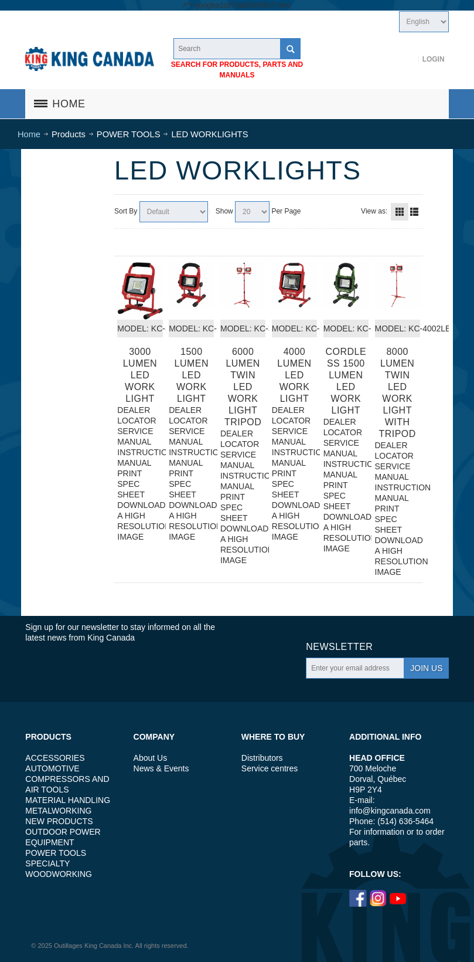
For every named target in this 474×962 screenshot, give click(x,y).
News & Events (161, 768)
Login (433, 59)
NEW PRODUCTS (59, 821)
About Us (151, 758)
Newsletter (339, 647)
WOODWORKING (58, 874)
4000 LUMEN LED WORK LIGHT (294, 375)
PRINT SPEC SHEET (131, 484)
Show (224, 211)
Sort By (125, 211)
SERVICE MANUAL (135, 436)
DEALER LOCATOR (136, 415)
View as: (374, 211)
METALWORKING (58, 810)
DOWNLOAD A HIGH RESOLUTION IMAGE (139, 520)
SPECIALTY (47, 863)
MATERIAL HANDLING (67, 800)
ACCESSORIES (54, 758)
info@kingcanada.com (390, 810)
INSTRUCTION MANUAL (139, 458)
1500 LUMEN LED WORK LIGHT (192, 375)
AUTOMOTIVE (52, 768)
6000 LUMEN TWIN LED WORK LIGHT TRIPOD (242, 387)
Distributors (262, 758)
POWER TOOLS (55, 853)
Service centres (269, 768)
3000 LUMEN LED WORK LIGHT (140, 375)
